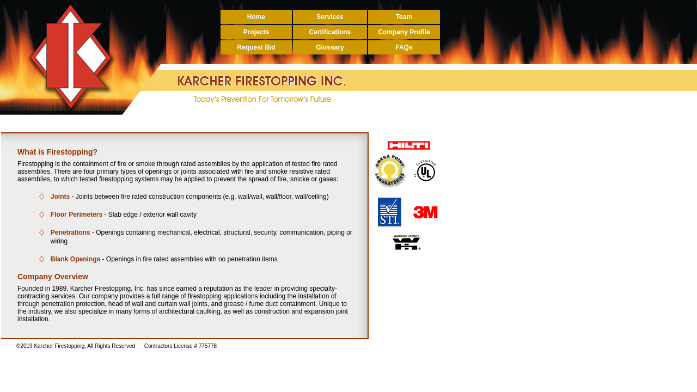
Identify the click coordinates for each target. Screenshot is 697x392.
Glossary (330, 47)
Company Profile (404, 32)
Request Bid (256, 47)
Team (404, 17)
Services (329, 17)
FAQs (403, 47)
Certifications (330, 32)
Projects (256, 32)
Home (256, 17)
